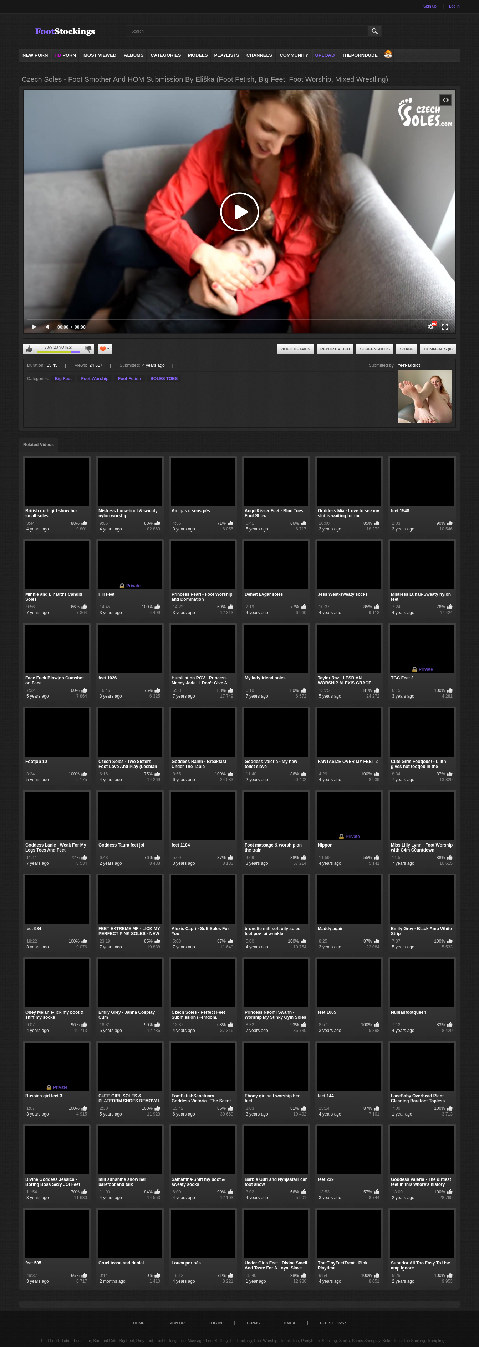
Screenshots (375, 349)
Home (138, 1323)
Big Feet (63, 378)
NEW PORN (35, 55)
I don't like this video (88, 349)
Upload (325, 55)
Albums (134, 55)
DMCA (289, 1323)
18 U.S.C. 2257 (332, 1323)
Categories (166, 55)
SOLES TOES (164, 378)
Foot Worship (94, 378)
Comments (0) (438, 349)
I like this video (29, 349)
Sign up (430, 6)
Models (198, 55)
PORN (65, 55)
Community (294, 55)
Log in (454, 6)
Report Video (335, 349)
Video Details (295, 349)
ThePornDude (360, 55)
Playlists (226, 55)
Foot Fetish (129, 378)
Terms (253, 1323)
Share (407, 349)
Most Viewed (99, 55)
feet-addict (409, 365)
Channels (259, 55)
